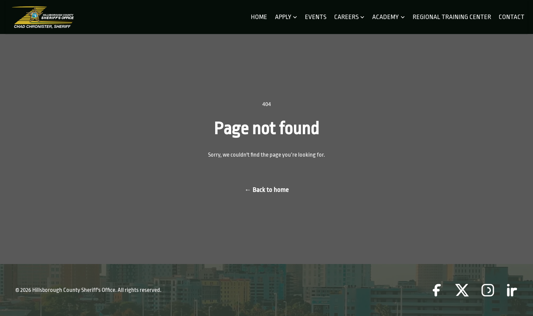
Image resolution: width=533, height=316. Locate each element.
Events (315, 17)
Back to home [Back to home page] (266, 190)
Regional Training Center (452, 17)
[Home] (42, 17)
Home (259, 17)
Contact (512, 17)
